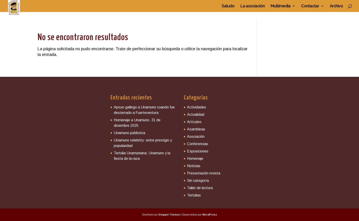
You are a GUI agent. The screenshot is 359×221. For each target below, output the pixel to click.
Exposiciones (197, 151)
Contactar (310, 6)
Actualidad (195, 114)
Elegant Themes (169, 214)
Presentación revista (203, 173)
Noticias (193, 166)
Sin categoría (198, 180)
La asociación (252, 6)
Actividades (196, 107)
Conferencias (197, 144)
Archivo (336, 6)
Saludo (228, 6)
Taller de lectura (200, 188)
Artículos (194, 122)
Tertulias (194, 195)
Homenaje (195, 158)
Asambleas (196, 129)
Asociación (195, 136)
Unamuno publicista (129, 133)
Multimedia (281, 6)
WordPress (209, 214)
